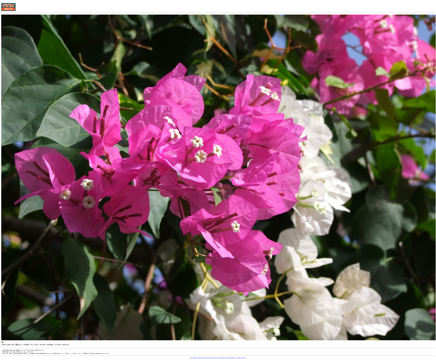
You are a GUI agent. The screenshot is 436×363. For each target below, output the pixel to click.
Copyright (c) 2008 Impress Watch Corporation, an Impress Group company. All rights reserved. (218, 358)
